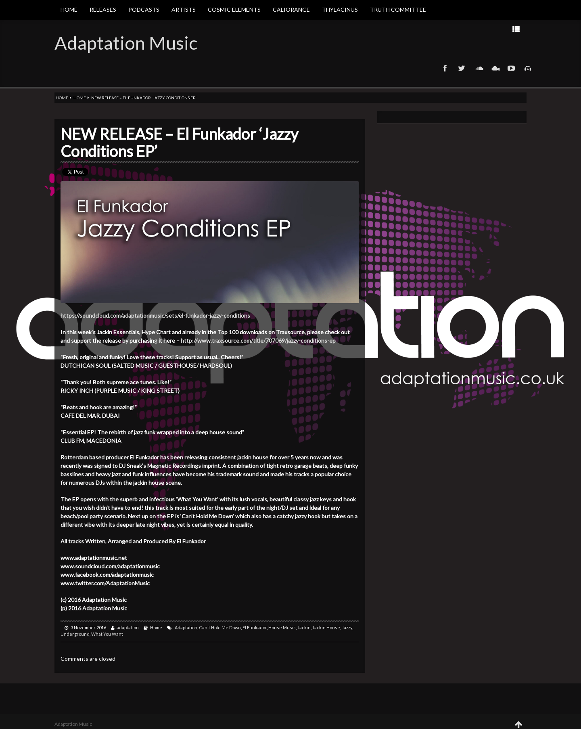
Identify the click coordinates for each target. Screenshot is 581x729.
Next (418, 29)
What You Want (107, 634)
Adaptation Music (125, 43)
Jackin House (326, 627)
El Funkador (254, 627)
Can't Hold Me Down (220, 627)
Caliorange (291, 9)
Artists (183, 9)
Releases (103, 9)
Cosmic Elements (234, 9)
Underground (75, 634)
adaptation (128, 627)
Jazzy (347, 627)
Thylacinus (340, 9)
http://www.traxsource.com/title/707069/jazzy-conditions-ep (258, 340)
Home (69, 9)
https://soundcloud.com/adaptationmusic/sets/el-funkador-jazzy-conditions (155, 315)
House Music (282, 627)
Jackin (304, 627)
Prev (443, 29)
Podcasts (143, 9)
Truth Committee (398, 9)
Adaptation (186, 627)
